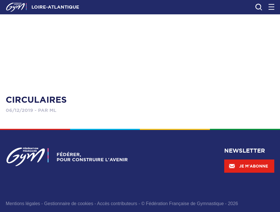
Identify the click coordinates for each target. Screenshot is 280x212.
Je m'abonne (248, 166)
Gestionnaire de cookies (68, 203)
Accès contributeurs (117, 203)
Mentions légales (23, 203)
